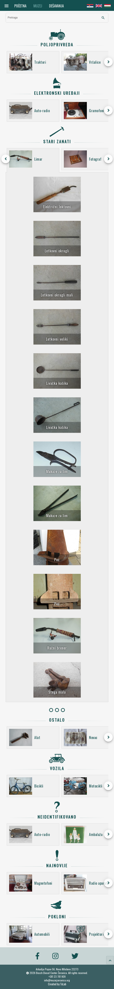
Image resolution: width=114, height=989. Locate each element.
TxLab (63, 984)
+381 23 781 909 (57, 976)
